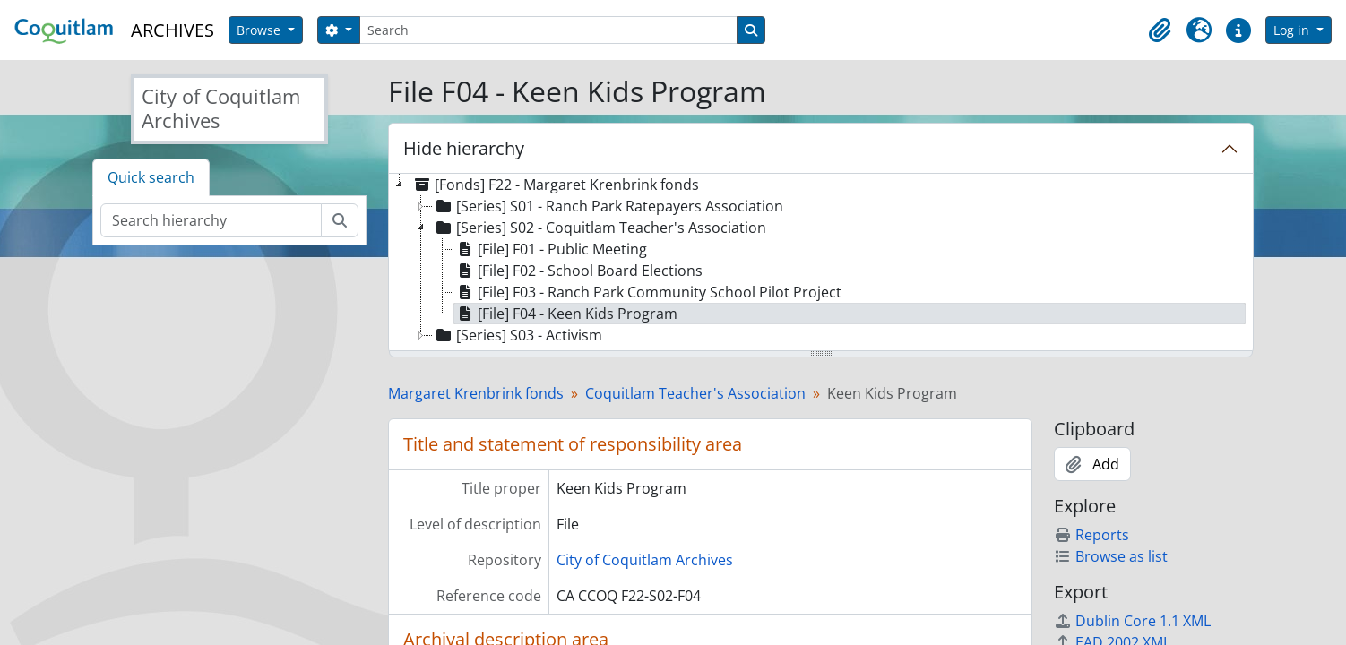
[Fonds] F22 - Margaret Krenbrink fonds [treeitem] (555, 184)
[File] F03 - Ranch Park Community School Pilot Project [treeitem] (647, 292)
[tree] (821, 263)
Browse (260, 30)
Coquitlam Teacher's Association (695, 393)
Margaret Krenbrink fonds (476, 393)
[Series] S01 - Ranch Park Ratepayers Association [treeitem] (608, 206)
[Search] (548, 30)
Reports (1091, 535)
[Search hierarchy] (211, 220)
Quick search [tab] (151, 177)
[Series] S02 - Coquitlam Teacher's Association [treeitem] (599, 227)
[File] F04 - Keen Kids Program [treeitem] (565, 313)
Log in (1293, 30)
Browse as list (1111, 556)
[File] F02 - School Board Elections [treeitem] (578, 270)
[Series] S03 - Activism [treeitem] (517, 335)
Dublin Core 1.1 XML (1132, 621)
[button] (1159, 30)
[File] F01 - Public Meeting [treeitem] (550, 249)
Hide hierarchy (463, 148)
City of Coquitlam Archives (645, 560)
